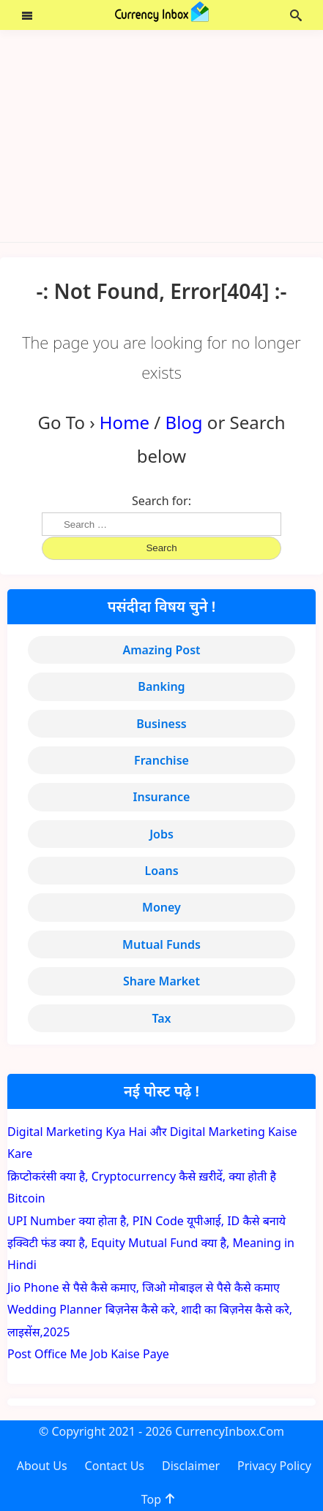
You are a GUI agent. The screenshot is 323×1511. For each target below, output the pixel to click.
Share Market (161, 981)
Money (161, 907)
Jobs (161, 834)
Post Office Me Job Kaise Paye (88, 1354)
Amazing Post (161, 650)
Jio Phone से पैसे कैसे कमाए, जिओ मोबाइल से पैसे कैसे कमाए (143, 1287)
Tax (161, 1018)
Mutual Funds (161, 944)
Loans (161, 871)
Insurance (161, 797)
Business (161, 724)
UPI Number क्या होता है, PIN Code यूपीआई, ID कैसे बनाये (146, 1221)
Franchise (161, 760)
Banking (161, 686)
